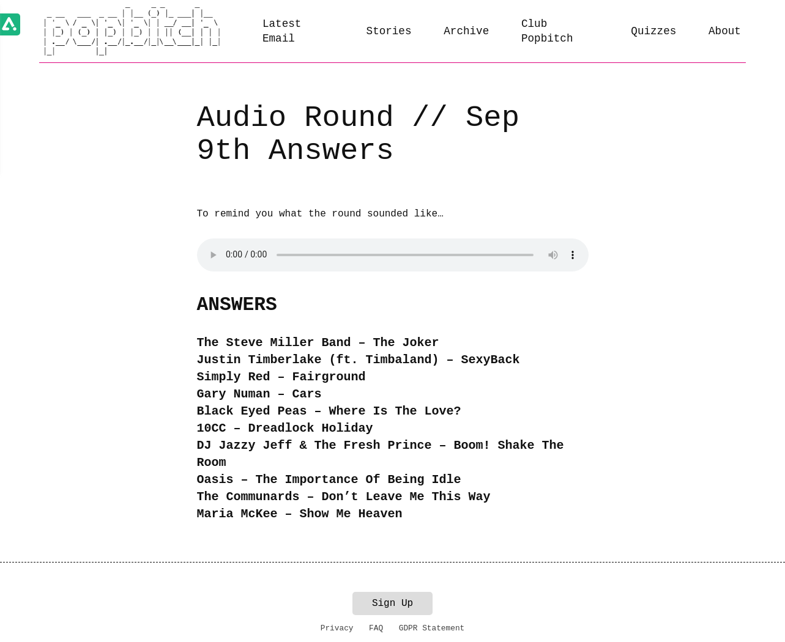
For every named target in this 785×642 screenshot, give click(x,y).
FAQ (376, 628)
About (725, 31)
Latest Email (281, 31)
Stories (389, 31)
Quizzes (653, 31)
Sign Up (392, 603)
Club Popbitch (547, 31)
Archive (466, 31)
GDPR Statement (432, 628)
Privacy (337, 628)
